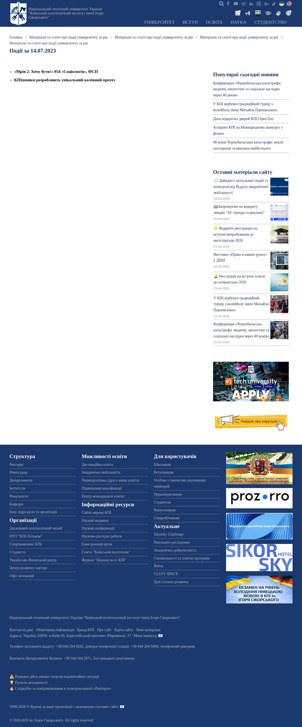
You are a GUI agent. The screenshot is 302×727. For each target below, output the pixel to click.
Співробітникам (167, 518)
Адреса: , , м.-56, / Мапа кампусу (82, 636)
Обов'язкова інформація (55, 630)
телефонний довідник (177, 646)
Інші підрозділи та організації (33, 512)
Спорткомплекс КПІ (25, 544)
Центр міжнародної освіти (103, 496)
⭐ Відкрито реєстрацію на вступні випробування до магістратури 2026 (235, 234)
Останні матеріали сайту (242, 172)
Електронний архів (97, 544)
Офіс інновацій (21, 576)
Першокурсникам (168, 494)
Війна (158, 566)
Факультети (18, 496)
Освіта (214, 22)
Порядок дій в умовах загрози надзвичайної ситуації (57, 676)
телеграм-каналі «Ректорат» (89, 688)
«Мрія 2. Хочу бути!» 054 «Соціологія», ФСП (56, 71)
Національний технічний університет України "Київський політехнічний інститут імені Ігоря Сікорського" (66, 13)
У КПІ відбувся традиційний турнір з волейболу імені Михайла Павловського (240, 304)
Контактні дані (21, 630)
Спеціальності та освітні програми (182, 558)
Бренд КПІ (85, 630)
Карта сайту (124, 630)
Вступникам (163, 472)
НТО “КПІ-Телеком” (25, 536)
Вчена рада (18, 472)
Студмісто (17, 552)
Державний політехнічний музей (35, 528)
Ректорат (16, 464)
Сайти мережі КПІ (96, 512)
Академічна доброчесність (175, 550)
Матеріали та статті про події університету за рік (68, 37)
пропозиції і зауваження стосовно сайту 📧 (89, 707)
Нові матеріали (148, 630)
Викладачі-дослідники (172, 542)
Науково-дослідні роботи (102, 536)
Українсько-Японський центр (32, 560)
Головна (15, 37)
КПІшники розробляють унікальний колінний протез (64, 79)
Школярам (162, 464)
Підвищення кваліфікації (102, 488)
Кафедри (16, 504)
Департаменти (20, 480)
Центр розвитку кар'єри (28, 568)
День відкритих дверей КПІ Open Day (243, 119)
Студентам (162, 502)
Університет (159, 22)
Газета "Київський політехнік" (106, 552)
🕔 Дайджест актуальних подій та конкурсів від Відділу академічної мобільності (240, 186)
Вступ (190, 22)
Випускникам (165, 510)
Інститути (17, 488)
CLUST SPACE (166, 574)
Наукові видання (95, 520)
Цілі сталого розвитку (171, 582)
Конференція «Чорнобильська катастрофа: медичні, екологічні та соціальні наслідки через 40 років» (247, 89)
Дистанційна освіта (97, 464)
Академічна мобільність (101, 472)
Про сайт (104, 630)
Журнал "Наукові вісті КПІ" (104, 560)
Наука (238, 22)
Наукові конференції (98, 528)
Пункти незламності (31, 683)
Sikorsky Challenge (169, 534)
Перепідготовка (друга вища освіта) (110, 480)
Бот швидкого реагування (113, 658)
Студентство (270, 22)
